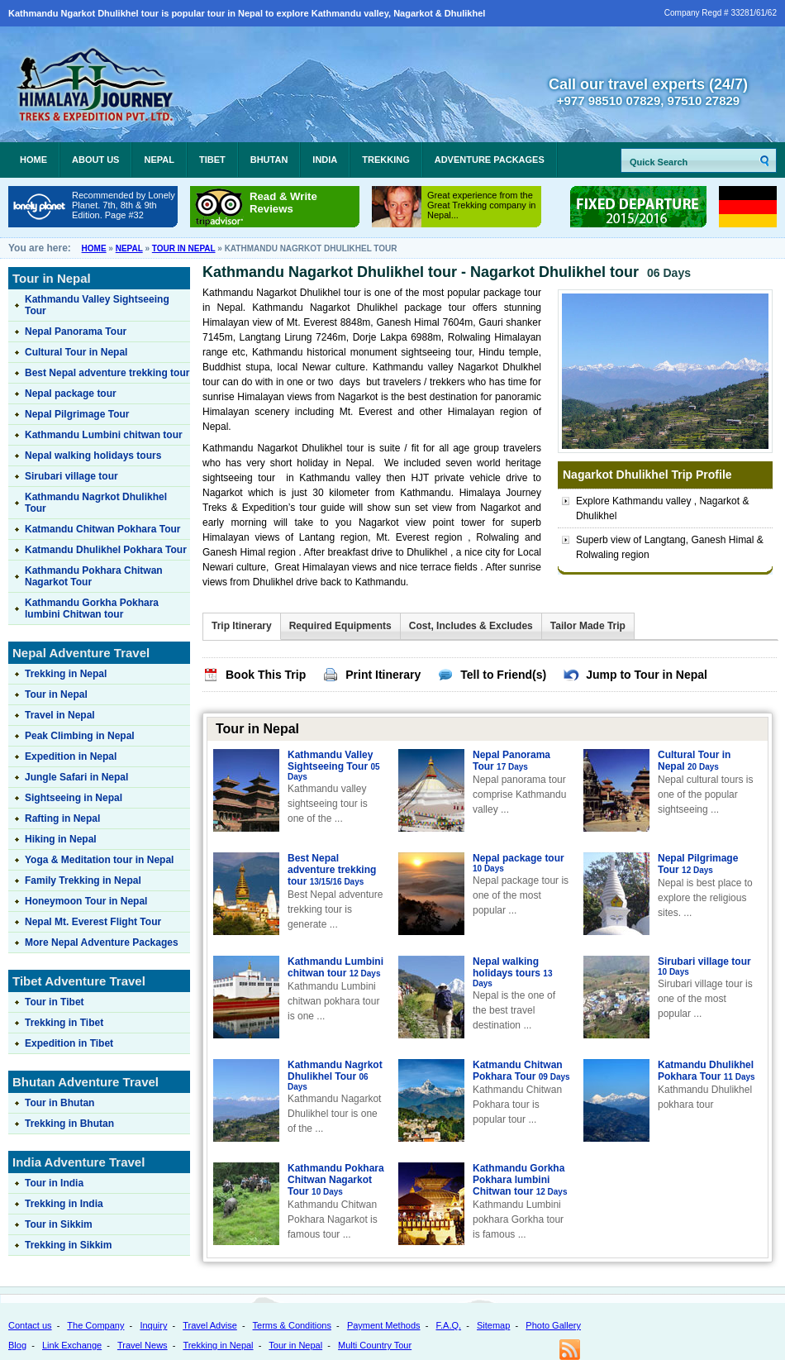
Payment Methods (384, 1325)
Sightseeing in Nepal (73, 798)
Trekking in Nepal (66, 674)
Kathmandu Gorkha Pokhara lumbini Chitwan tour (520, 1179)
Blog (17, 1345)
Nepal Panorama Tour (511, 760)
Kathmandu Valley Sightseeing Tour (334, 765)
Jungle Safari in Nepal (76, 777)
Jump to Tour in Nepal (646, 674)
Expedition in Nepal (71, 756)
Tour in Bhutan (59, 1103)
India (324, 160)
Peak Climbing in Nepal (80, 736)
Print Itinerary (383, 674)
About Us (95, 160)
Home (33, 160)
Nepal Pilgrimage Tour (698, 864)
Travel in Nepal (60, 715)
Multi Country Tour (375, 1345)
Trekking (385, 160)
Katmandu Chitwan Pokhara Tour (521, 1070)
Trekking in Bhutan (69, 1123)
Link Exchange (72, 1345)
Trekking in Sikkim (68, 1245)
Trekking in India (64, 1204)
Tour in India (54, 1183)
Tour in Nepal (184, 248)
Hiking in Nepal (61, 839)
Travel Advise (210, 1325)
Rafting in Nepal (62, 818)
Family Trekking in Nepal (83, 880)
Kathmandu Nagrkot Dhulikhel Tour (335, 1075)
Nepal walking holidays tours (512, 972)
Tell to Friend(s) (503, 674)
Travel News (142, 1345)
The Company (95, 1325)
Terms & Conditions (292, 1325)
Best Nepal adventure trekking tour (332, 869)
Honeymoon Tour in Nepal (86, 901)
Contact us (30, 1325)
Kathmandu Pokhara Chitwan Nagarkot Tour (336, 1179)
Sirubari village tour (704, 966)
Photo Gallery (553, 1325)
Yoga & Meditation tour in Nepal (99, 860)
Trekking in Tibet (64, 1022)
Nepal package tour (518, 863)
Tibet (212, 160)
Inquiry (153, 1325)
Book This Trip (266, 674)
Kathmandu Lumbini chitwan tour (335, 967)
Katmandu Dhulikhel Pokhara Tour (706, 1070)
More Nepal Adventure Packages (101, 942)
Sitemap (493, 1325)
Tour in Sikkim (59, 1224)
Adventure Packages (490, 160)
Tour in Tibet (54, 1002)
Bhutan (269, 160)
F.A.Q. (448, 1325)
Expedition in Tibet (69, 1043)
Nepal (159, 160)
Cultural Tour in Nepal (694, 760)
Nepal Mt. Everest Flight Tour (93, 922)
